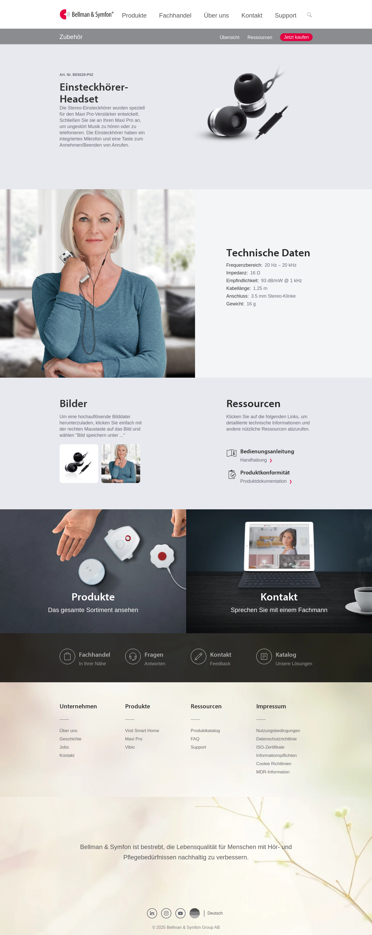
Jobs (64, 747)
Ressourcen (259, 37)
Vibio (130, 747)
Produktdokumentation (266, 481)
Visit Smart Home (142, 730)
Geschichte (71, 738)
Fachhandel (94, 654)
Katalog (286, 654)
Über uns (68, 730)
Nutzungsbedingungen (278, 730)
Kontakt (220, 654)
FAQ (195, 738)
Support (198, 747)
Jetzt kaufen (296, 37)
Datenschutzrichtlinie (276, 738)
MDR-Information (273, 772)
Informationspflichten (276, 755)
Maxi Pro (134, 738)
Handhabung (256, 460)
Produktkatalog (205, 730)
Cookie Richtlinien (273, 763)
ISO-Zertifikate (270, 747)
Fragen (154, 654)
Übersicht (229, 37)
